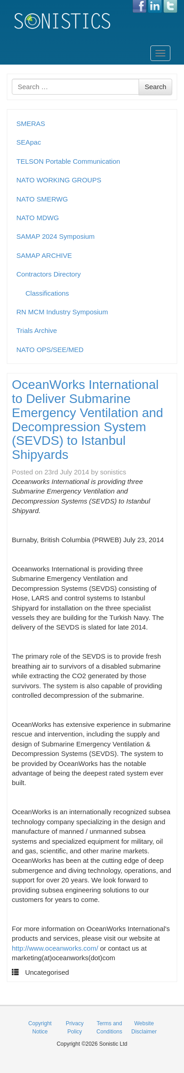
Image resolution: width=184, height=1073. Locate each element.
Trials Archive (36, 330)
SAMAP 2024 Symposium (55, 236)
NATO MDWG (37, 218)
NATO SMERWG (42, 199)
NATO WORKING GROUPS (58, 180)
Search (155, 87)
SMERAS (30, 123)
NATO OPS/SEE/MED (50, 349)
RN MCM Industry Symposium (62, 312)
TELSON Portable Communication (68, 161)
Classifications (47, 293)
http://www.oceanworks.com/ (55, 948)
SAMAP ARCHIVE (44, 255)
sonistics (113, 472)
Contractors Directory (48, 274)
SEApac (28, 142)
